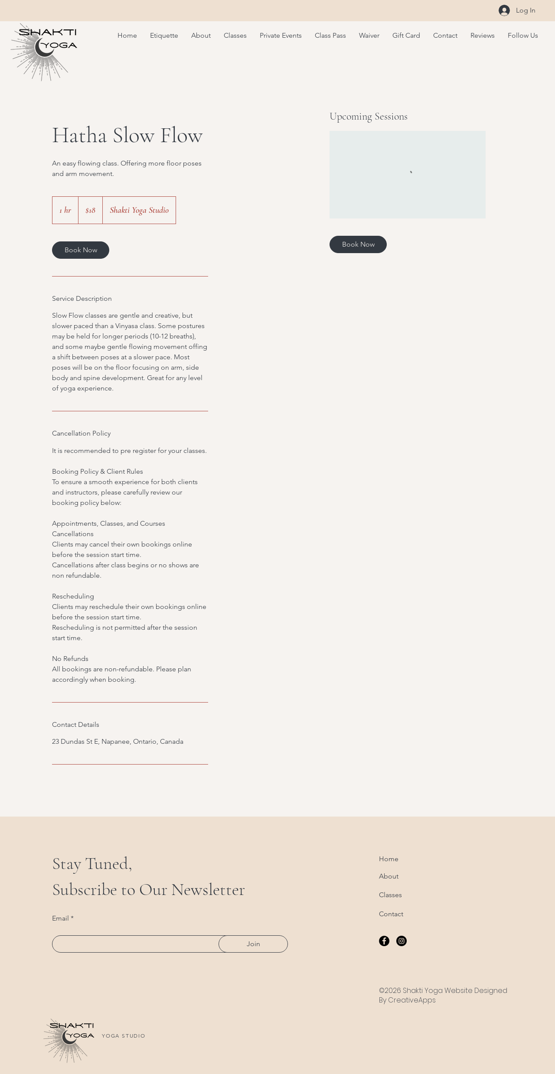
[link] (80, 250)
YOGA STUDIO (124, 1035)
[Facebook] (384, 941)
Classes (390, 895)
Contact (391, 914)
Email (60, 918)
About (388, 876)
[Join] (253, 944)
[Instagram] (401, 941)
